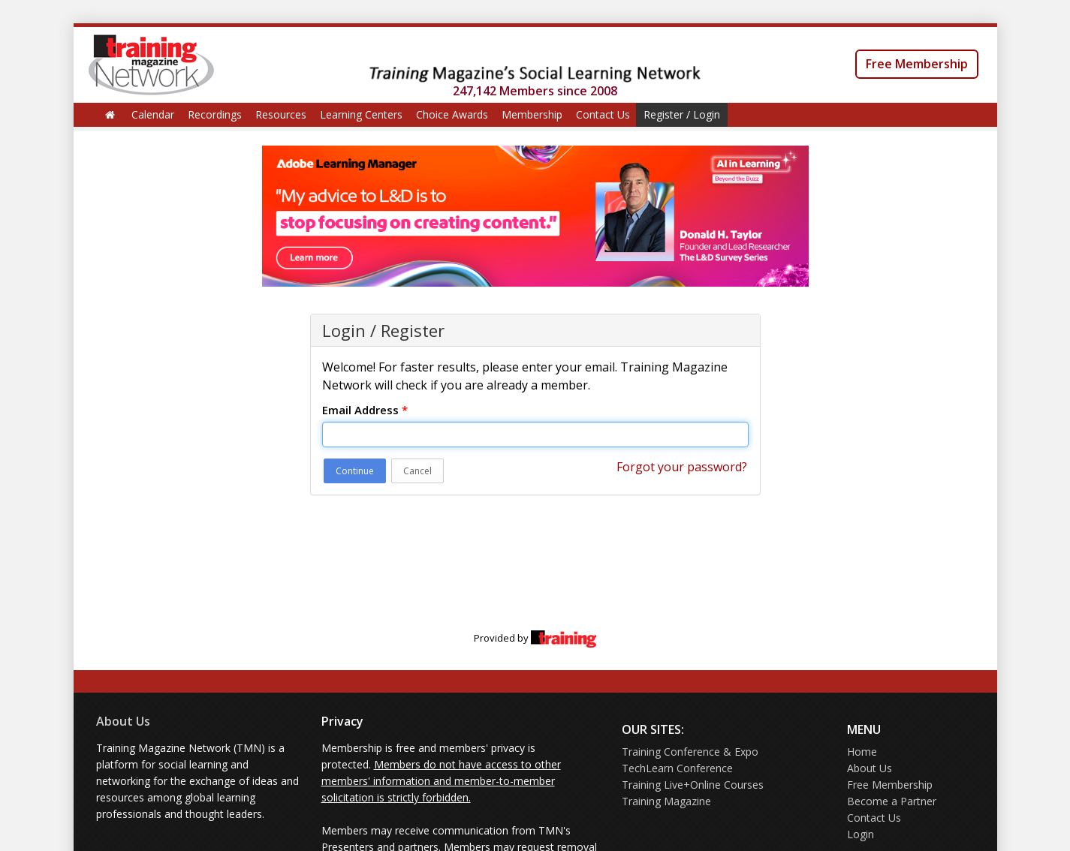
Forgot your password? (681, 467)
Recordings (215, 114)
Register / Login (682, 114)
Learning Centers (361, 114)
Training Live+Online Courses (693, 784)
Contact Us (603, 114)
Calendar (152, 114)
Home (862, 751)
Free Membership (917, 64)
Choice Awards (452, 114)
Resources (280, 114)
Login (860, 834)
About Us (123, 721)
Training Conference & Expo (690, 751)
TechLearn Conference (677, 768)
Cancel (417, 471)
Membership (532, 114)
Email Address (365, 409)
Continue (355, 471)
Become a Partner (891, 801)
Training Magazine (666, 801)
